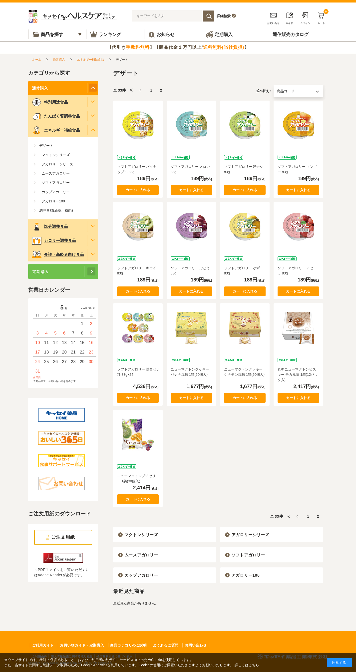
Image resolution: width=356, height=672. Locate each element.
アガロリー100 (246, 575)
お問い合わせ (196, 645)
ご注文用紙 (63, 537)
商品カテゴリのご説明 (128, 645)
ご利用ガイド (43, 645)
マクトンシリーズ (141, 535)
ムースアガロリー (141, 555)
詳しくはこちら (247, 665)
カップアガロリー (141, 575)
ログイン (305, 17)
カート (321, 17)
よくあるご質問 (166, 645)
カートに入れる (138, 190)
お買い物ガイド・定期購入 (82, 645)
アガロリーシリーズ (250, 535)
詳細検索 (224, 16)
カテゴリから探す (49, 73)
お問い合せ (273, 17)
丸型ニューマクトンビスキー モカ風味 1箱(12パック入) (298, 374)
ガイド (289, 17)
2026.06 (86, 307)
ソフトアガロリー (248, 555)
